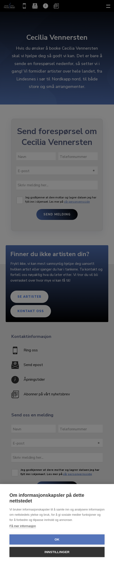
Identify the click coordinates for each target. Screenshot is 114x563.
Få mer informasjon (22, 526)
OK (57, 539)
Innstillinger (56, 552)
